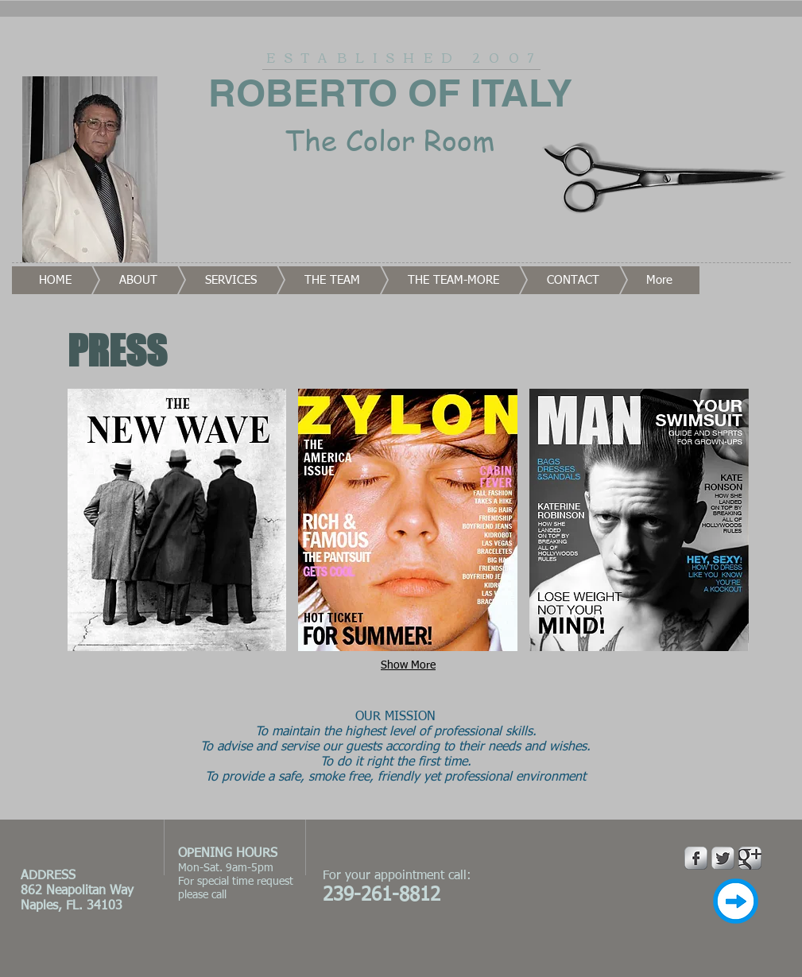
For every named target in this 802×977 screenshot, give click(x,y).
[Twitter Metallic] (722, 858)
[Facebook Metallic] (695, 858)
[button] (177, 520)
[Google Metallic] (749, 858)
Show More (408, 665)
